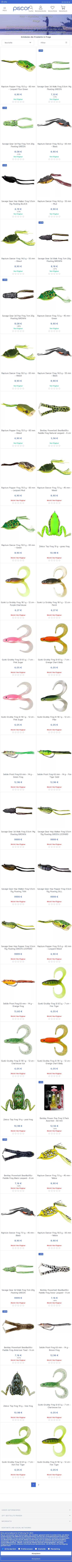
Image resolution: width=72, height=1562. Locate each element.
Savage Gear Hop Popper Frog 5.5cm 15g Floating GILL (54, 890)
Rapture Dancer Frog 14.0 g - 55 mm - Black (54, 374)
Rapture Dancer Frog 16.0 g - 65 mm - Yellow (54, 1234)
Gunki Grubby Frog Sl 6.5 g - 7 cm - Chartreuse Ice (54, 1406)
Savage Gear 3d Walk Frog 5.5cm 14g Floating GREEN (54, 87)
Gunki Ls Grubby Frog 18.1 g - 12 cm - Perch (54, 603)
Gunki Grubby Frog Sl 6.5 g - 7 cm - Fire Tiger (54, 1004)
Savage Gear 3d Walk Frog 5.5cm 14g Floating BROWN (18, 832)
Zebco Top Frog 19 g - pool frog (18, 1119)
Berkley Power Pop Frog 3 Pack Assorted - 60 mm (54, 1119)
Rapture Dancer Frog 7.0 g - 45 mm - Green (54, 317)
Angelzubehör (33, 16)
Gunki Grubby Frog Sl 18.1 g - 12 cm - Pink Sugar (18, 718)
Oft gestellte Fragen (12, 1515)
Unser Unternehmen (11, 1510)
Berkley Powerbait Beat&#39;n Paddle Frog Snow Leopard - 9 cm (54, 1291)
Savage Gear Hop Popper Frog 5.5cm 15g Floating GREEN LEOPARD (18, 947)
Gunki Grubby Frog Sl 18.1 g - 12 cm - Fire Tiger (54, 1463)
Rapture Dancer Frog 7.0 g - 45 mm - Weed (54, 489)
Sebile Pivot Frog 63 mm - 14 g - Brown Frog (54, 1348)
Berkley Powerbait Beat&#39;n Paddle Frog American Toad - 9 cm (18, 1348)
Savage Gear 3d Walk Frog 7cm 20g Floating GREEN (18, 1291)
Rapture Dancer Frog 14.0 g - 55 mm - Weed (18, 259)
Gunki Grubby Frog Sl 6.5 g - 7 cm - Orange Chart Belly (54, 660)
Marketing (55, 1549)
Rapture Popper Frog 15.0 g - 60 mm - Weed (18, 431)
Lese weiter (61, 32)
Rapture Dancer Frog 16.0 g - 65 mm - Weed (18, 374)
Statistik (42, 1549)
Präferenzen (27, 1549)
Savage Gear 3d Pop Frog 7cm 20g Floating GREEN (18, 145)
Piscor (22, 16)
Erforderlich (10, 1549)
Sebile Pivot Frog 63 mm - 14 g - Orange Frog (18, 1004)
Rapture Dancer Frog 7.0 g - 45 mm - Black (18, 1234)
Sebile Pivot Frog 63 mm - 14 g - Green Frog (18, 775)
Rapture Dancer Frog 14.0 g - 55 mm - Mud (54, 202)
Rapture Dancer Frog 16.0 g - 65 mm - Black (54, 145)
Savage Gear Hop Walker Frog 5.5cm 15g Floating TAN (18, 890)
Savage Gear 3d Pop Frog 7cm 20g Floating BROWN (18, 317)
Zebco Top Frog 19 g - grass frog (54, 546)
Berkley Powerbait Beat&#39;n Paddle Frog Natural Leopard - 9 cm (54, 431)
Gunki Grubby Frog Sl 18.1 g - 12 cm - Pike (54, 718)
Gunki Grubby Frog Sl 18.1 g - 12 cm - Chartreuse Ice (18, 1062)
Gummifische (47, 16)
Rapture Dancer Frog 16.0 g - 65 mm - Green (18, 546)
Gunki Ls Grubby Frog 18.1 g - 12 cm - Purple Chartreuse (18, 603)
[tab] (36, 1510)
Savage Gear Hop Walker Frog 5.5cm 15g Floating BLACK (18, 202)
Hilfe (4, 2)
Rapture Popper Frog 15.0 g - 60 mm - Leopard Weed (54, 947)
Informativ (7, 1521)
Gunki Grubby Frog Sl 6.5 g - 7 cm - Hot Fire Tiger (18, 1463)
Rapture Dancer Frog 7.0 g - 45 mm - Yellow (54, 1176)
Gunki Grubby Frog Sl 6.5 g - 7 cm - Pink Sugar (18, 660)
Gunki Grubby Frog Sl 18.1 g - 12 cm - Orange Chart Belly (54, 1062)
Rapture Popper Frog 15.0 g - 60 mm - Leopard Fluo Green (18, 87)
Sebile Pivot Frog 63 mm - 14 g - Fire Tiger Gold (54, 775)
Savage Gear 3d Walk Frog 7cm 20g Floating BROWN (54, 259)
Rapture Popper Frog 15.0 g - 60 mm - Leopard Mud (18, 489)
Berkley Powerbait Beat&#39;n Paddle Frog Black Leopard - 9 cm (18, 1176)
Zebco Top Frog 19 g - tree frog (18, 1406)
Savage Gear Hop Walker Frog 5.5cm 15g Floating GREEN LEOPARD (54, 832)
